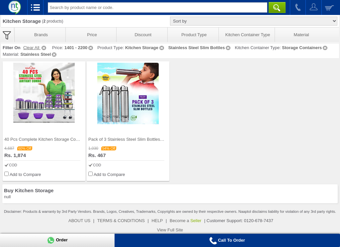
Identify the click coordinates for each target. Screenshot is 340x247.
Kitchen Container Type (247, 34)
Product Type (194, 34)
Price (92, 34)
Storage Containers (305, 47)
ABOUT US (79, 220)
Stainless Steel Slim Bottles (200, 47)
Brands (41, 34)
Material (301, 34)
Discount (142, 34)
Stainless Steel (38, 54)
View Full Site (170, 229)
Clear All (35, 47)
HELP (157, 220)
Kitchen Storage (145, 47)
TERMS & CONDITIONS (121, 220)
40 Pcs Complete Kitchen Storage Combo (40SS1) (52, 139)
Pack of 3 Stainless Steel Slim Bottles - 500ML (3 (135, 139)
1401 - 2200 (79, 47)
